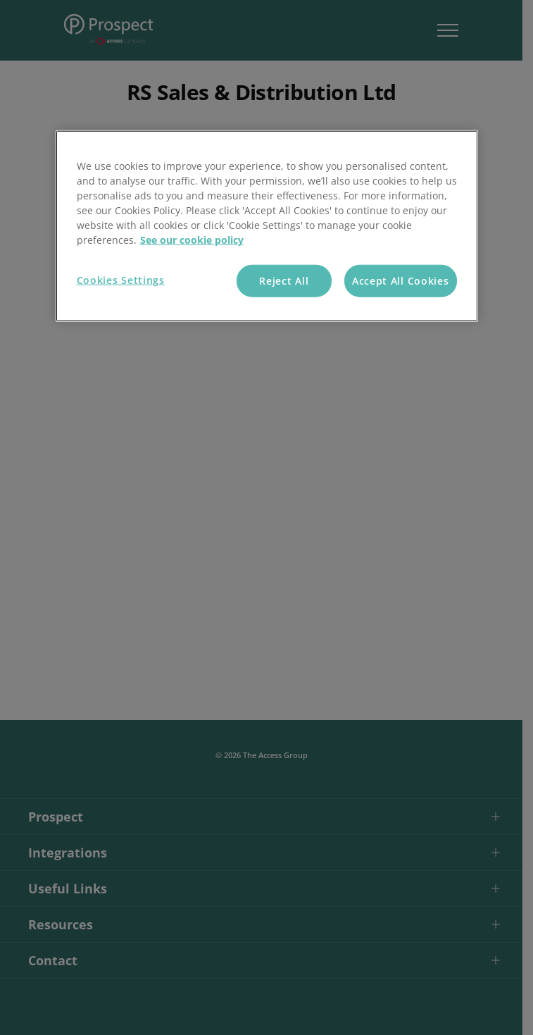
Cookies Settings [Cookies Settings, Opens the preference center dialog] (121, 280)
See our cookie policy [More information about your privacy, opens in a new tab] (192, 240)
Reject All (283, 280)
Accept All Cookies (400, 280)
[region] (267, 226)
